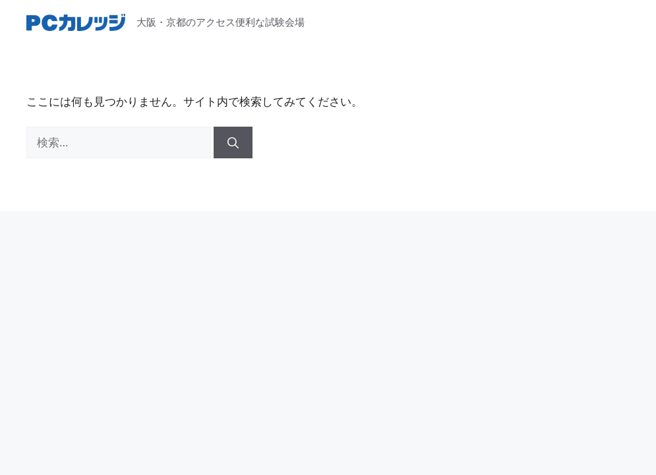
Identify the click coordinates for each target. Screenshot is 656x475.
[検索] (233, 142)
